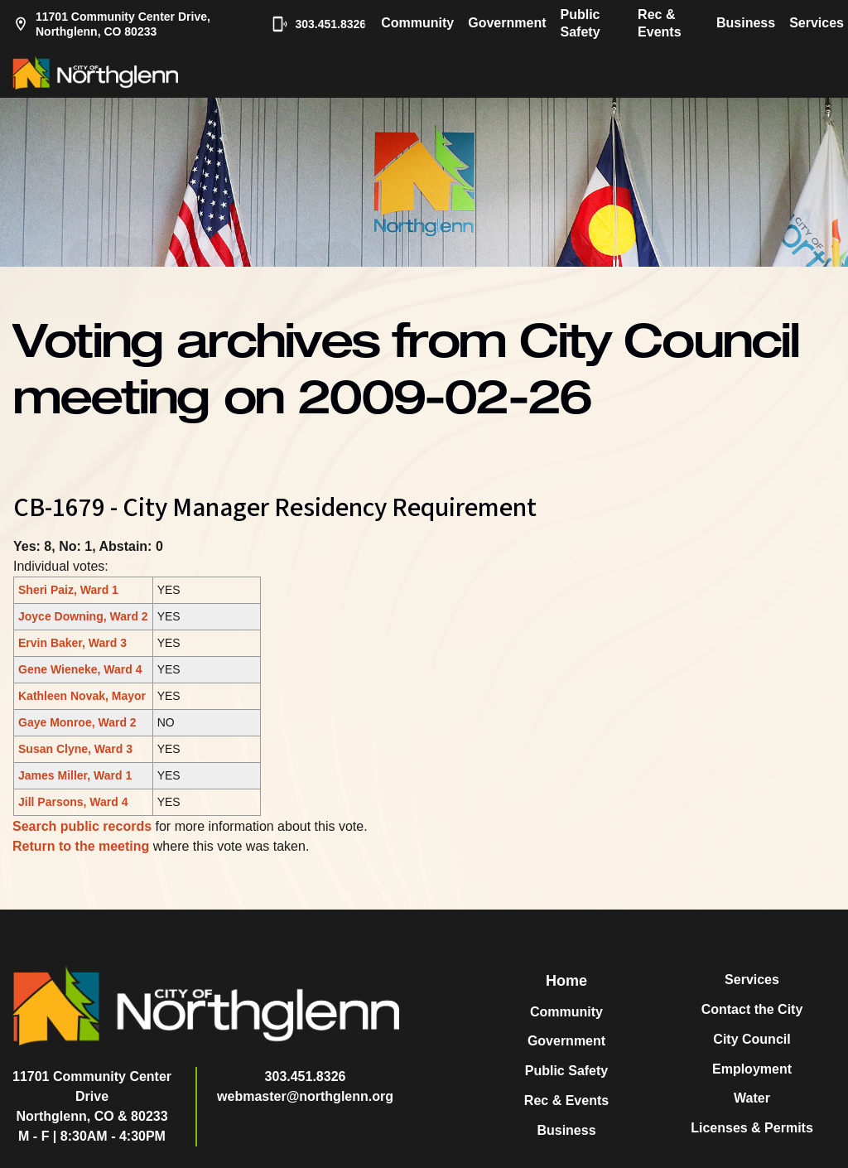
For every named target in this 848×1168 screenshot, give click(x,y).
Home (566, 981)
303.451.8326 (310, 24)
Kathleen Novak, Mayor (82, 695)
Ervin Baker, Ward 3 (72, 642)
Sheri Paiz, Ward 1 (68, 589)
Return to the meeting (80, 846)
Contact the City (752, 1009)
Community (417, 23)
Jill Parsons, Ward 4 (73, 801)
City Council (751, 1039)
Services (816, 23)
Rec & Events (659, 23)
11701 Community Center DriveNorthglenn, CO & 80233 (91, 1096)
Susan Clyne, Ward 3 (75, 748)
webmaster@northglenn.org (305, 1096)
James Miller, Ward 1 (75, 775)
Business (745, 23)
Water (752, 1098)
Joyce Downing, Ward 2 (83, 616)
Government (507, 23)
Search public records (82, 826)
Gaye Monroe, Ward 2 (77, 722)
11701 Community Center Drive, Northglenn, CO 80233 (111, 24)
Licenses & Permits (752, 1128)
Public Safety (580, 23)
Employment (752, 1069)
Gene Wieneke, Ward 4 (80, 669)
